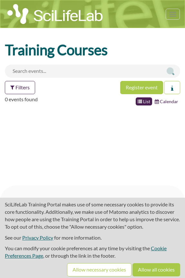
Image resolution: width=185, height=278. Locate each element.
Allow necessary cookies (99, 269)
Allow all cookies (156, 269)
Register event (142, 87)
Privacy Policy (37, 237)
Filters (20, 87)
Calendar (166, 101)
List (144, 101)
